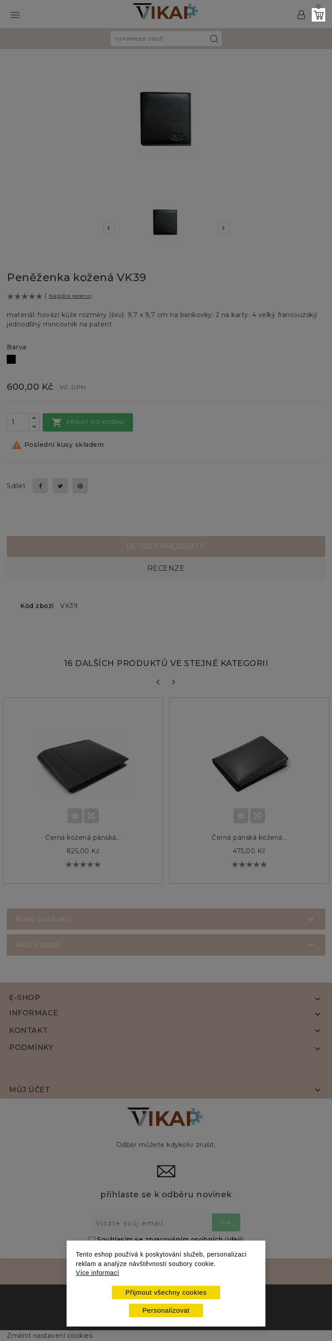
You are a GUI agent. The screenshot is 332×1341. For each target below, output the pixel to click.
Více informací (97, 1272)
